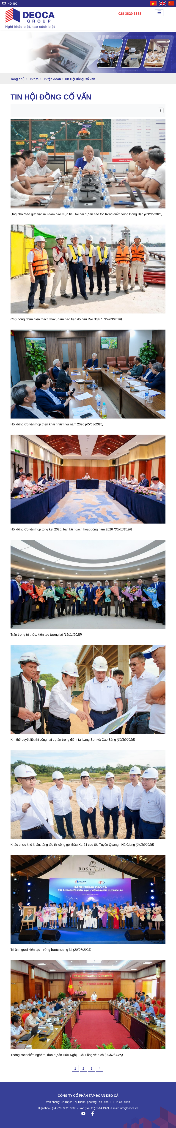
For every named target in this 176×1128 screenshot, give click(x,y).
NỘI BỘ (9, 3)
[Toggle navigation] (161, 110)
